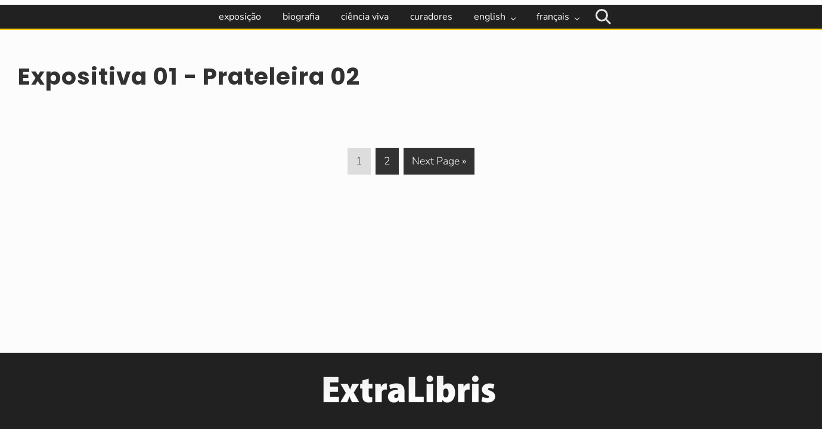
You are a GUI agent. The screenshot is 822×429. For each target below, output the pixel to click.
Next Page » (438, 163)
